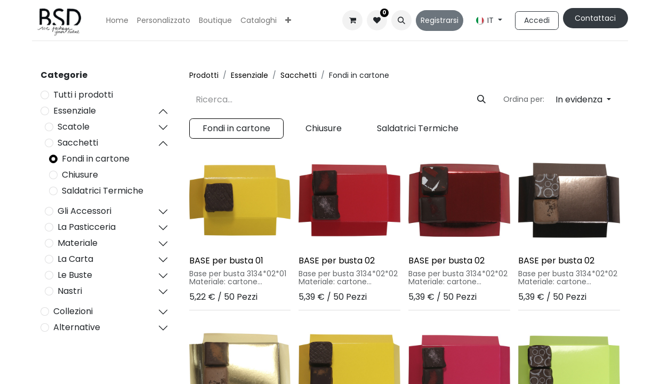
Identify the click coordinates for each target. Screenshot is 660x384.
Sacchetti (78, 143)
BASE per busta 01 (226, 260)
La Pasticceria (87, 227)
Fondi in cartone (96, 159)
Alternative (76, 327)
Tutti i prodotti (83, 95)
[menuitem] (117, 20)
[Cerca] (481, 100)
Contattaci (595, 18)
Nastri (70, 291)
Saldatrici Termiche (102, 191)
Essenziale (74, 111)
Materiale (78, 243)
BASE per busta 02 (337, 260)
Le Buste (75, 275)
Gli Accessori (84, 211)
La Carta (75, 259)
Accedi (537, 20)
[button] (401, 20)
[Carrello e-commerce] (352, 20)
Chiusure (80, 175)
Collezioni (73, 311)
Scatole (74, 127)
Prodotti (204, 75)
